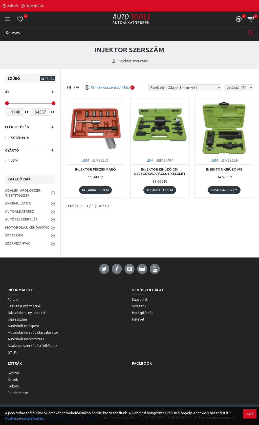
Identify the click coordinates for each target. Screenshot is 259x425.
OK (251, 413)
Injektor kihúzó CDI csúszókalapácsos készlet (159, 171)
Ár (7, 92)
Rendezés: (157, 87)
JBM (85, 160)
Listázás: (233, 87)
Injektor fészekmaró (95, 169)
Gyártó (12, 150)
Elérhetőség (17, 127)
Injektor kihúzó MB (224, 169)
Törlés (49, 78)
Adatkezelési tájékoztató (25, 418)
